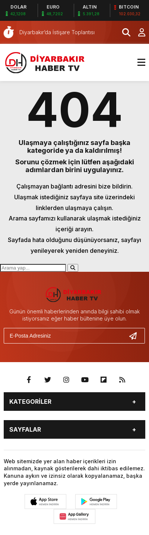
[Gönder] (136, 336)
